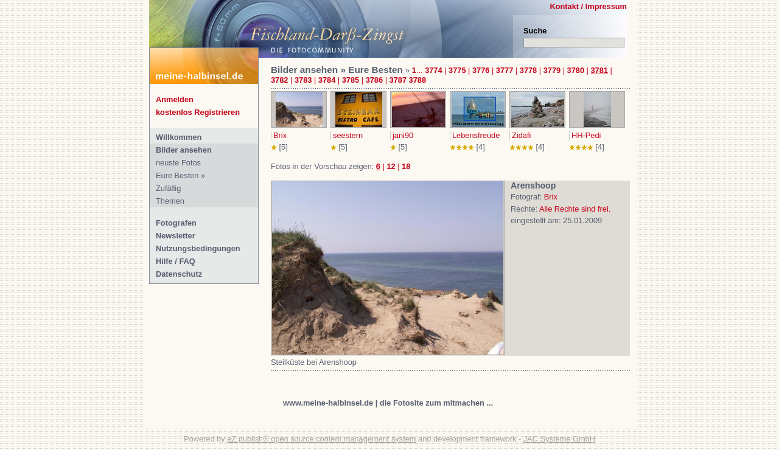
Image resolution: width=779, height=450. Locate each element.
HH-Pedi (586, 135)
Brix (280, 135)
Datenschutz (179, 274)
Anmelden (175, 99)
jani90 (403, 135)
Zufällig (168, 188)
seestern (348, 135)
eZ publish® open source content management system (321, 438)
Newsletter (175, 235)
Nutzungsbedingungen (198, 248)
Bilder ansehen (184, 149)
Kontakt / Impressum (588, 6)
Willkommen (178, 137)
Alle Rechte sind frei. (574, 208)
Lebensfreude (476, 135)
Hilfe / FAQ (175, 261)
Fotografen (176, 222)
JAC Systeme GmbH (559, 438)
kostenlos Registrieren (198, 112)
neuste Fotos (178, 162)
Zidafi (521, 135)
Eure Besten (177, 175)
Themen (170, 201)
